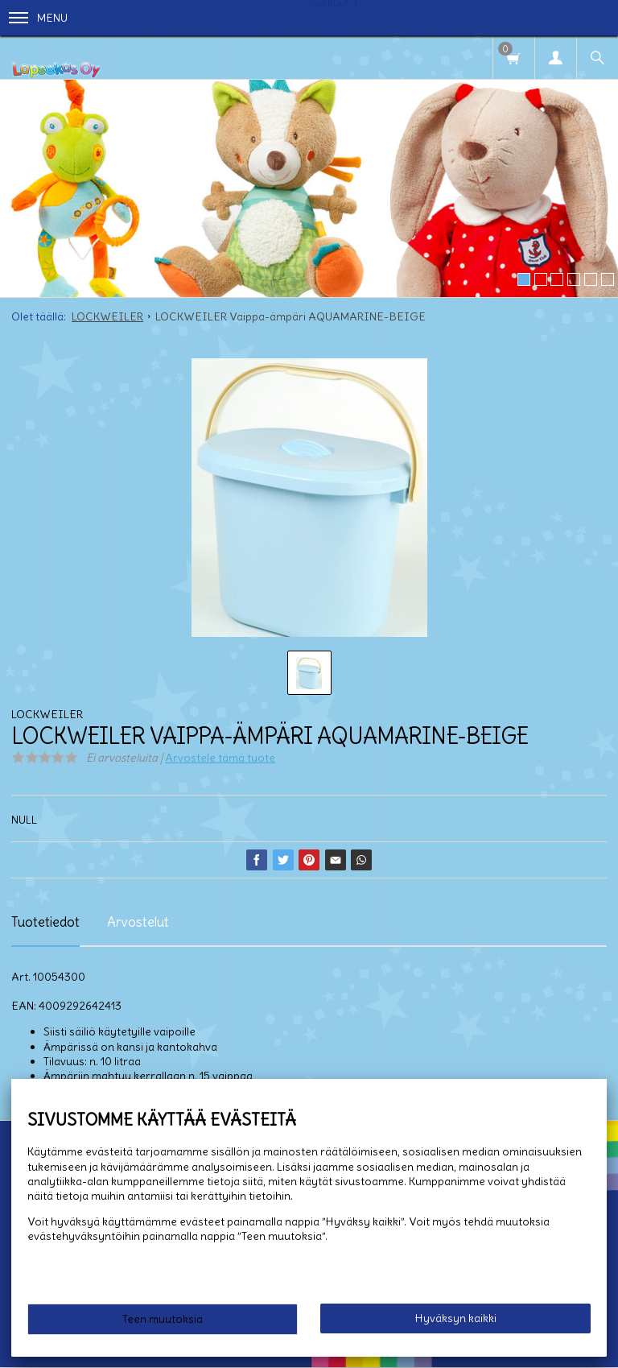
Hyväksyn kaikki (455, 1318)
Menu (38, 17)
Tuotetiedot (45, 922)
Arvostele (220, 757)
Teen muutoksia (162, 1319)
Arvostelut (138, 922)
